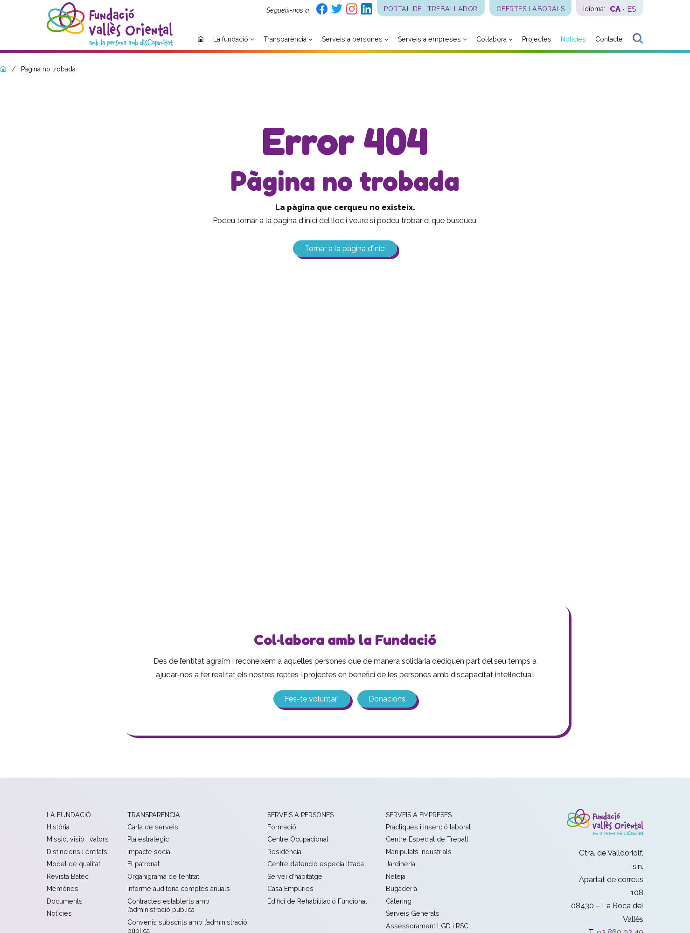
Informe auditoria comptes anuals (178, 889)
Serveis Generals (412, 914)
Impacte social (149, 852)
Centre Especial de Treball (427, 839)
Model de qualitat (73, 864)
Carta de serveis (152, 827)
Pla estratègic (148, 839)
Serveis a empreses (419, 815)
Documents (65, 901)
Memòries (62, 889)
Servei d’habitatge (294, 877)
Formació (281, 827)
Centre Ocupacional (297, 839)
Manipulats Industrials (419, 852)
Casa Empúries (290, 889)
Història (58, 827)
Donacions (387, 698)
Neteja (395, 877)
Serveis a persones (300, 815)
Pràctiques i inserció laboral (428, 827)
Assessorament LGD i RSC (427, 926)
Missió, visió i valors (78, 839)
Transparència (153, 815)
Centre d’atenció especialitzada (315, 864)
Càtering (398, 901)
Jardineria (400, 864)
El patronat (143, 864)
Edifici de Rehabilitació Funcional (317, 901)
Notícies (59, 914)
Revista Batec (68, 877)
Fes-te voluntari (312, 698)
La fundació (69, 815)
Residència (284, 852)
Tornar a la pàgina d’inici (345, 248)
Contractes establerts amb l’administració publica (168, 906)
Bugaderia (401, 889)
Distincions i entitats (77, 852)
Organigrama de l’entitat (163, 877)
